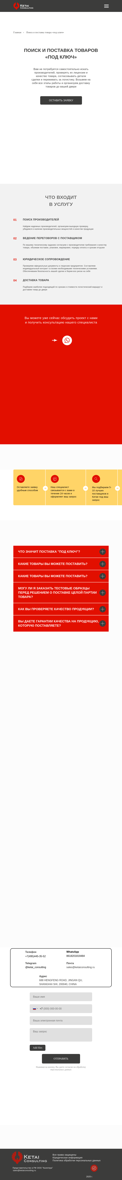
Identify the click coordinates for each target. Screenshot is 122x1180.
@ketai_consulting (35, 967)
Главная (17, 32)
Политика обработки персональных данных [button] (77, 1160)
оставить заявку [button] (61, 100)
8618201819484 (75, 956)
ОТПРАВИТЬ (61, 1058)
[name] (61, 996)
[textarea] (61, 1035)
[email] (61, 1020)
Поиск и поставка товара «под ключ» (45, 32)
